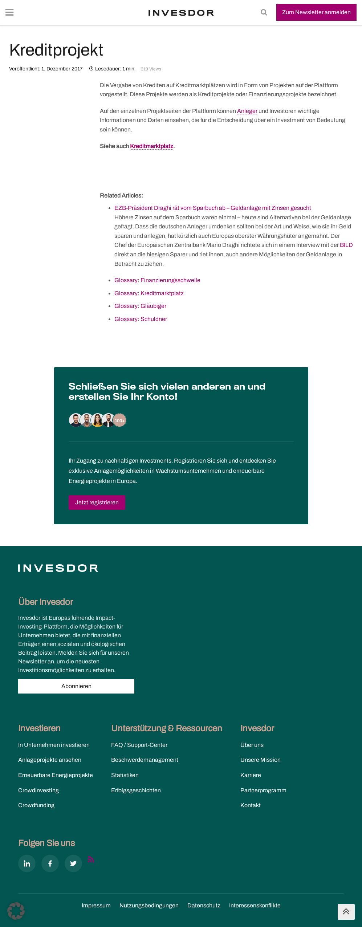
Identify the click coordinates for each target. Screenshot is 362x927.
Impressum (96, 905)
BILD (346, 245)
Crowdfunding (36, 805)
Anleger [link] (247, 111)
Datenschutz (203, 905)
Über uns (252, 745)
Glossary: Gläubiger (140, 306)
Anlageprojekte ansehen (49, 760)
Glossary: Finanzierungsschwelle (157, 280)
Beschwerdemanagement (144, 760)
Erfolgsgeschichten (136, 790)
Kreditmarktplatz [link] (151, 146)
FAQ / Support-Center (139, 745)
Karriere (250, 775)
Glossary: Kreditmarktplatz (149, 293)
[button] (16, 911)
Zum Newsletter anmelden (316, 12)
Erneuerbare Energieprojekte (55, 775)
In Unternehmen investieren (54, 745)
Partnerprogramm (263, 790)
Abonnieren (76, 686)
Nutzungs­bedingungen (149, 905)
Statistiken (125, 775)
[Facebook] (50, 865)
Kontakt (250, 805)
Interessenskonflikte (255, 905)
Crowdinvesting (38, 790)
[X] (73, 865)
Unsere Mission (260, 760)
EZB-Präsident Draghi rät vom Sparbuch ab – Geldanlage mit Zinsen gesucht (212, 208)
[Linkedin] (27, 865)
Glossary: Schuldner (140, 319)
